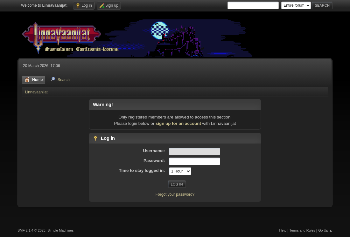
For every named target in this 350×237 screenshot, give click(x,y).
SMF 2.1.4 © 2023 (32, 230)
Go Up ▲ (325, 230)
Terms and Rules (302, 230)
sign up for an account (178, 123)
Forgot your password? (175, 194)
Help (282, 230)
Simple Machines (60, 230)
